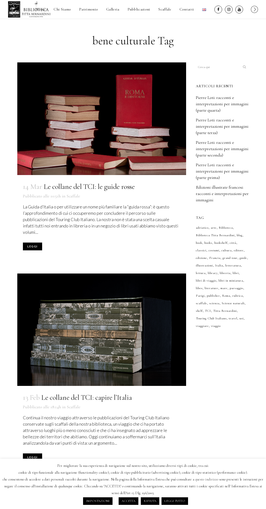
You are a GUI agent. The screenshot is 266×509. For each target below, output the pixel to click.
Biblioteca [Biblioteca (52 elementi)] (226, 228)
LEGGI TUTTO (174, 501)
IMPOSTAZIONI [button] (98, 501)
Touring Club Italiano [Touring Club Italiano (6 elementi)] (211, 318)
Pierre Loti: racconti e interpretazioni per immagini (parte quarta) (222, 104)
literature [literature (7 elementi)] (211, 288)
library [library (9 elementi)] (213, 273)
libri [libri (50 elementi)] (236, 273)
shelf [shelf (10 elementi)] (199, 311)
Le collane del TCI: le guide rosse (89, 186)
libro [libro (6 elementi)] (199, 288)
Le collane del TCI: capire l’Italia (86, 397)
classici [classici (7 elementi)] (201, 250)
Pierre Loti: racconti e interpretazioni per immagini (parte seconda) (222, 149)
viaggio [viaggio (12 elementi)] (216, 326)
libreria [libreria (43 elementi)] (225, 273)
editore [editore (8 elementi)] (239, 250)
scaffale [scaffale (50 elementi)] (201, 303)
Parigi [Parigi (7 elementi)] (200, 296)
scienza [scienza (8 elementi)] (214, 303)
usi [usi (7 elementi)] (241, 318)
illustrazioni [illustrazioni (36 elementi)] (204, 265)
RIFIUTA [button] (150, 501)
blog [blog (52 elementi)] (239, 235)
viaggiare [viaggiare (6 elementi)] (202, 326)
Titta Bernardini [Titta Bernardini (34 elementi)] (225, 311)
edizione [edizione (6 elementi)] (201, 258)
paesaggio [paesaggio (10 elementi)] (236, 288)
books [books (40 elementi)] (208, 243)
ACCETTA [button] (128, 501)
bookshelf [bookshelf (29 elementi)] (221, 243)
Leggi (32, 246)
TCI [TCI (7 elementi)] (208, 311)
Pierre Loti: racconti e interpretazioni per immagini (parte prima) (222, 171)
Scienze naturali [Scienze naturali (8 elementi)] (233, 303)
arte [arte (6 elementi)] (214, 228)
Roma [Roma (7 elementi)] (226, 296)
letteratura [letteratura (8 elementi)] (233, 265)
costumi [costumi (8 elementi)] (214, 250)
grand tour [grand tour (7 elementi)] (230, 258)
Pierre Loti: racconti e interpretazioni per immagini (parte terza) (222, 126)
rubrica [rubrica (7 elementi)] (237, 296)
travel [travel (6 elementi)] (233, 318)
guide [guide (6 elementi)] (243, 258)
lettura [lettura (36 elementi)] (201, 273)
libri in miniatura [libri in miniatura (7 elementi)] (230, 281)
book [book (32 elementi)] (199, 243)
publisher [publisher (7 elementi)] (213, 296)
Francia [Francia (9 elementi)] (214, 258)
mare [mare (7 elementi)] (224, 288)
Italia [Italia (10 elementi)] (219, 265)
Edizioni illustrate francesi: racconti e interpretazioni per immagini (222, 194)
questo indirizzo (206, 479)
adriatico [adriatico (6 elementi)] (202, 228)
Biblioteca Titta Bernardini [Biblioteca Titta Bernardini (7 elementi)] (215, 235)
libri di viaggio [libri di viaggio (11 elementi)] (206, 281)
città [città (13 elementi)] (233, 243)
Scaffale (73, 196)
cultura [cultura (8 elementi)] (226, 250)
